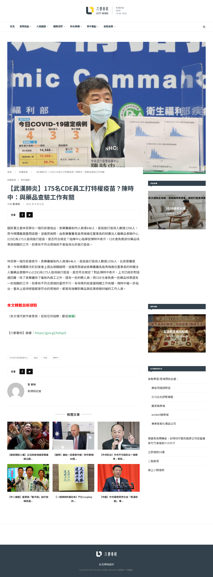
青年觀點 (91, 26)
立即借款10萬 (156, 452)
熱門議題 (25, 180)
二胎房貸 (153, 461)
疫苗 (36, 357)
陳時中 (56, 357)
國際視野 (58, 26)
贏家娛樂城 (158, 406)
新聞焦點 (24, 26)
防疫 (45, 357)
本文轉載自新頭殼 (22, 305)
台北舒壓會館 (165, 397)
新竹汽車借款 (156, 443)
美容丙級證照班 (160, 388)
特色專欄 (75, 26)
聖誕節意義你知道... (176, 331)
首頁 (12, 26)
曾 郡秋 (16, 204)
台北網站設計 (106, 564)
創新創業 (108, 26)
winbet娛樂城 (160, 415)
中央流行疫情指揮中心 (18, 357)
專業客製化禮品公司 (163, 423)
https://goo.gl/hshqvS (50, 333)
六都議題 (41, 26)
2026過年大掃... (177, 208)
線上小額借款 (156, 470)
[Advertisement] (177, 266)
